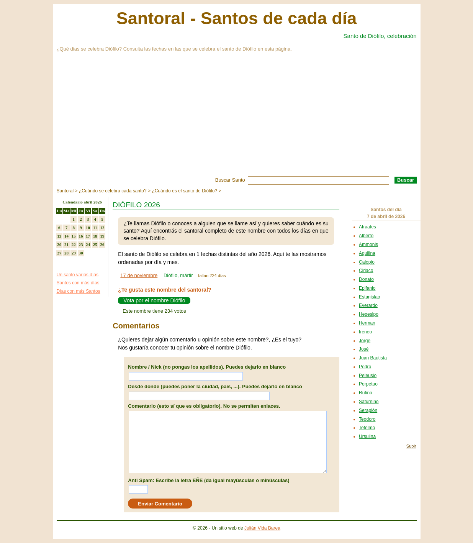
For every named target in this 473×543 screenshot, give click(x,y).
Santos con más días (78, 282)
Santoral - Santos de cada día (236, 18)
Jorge (364, 340)
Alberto (366, 235)
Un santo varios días (77, 274)
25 (95, 244)
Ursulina (367, 436)
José (363, 349)
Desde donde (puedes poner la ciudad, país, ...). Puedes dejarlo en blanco (215, 386)
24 (88, 244)
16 (81, 236)
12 (102, 227)
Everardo (368, 305)
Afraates (367, 227)
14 (66, 236)
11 (95, 227)
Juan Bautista (373, 358)
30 (81, 253)
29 (74, 253)
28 (66, 253)
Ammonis (368, 244)
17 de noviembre (138, 275)
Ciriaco (366, 270)
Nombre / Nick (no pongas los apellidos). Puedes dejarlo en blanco (207, 367)
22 (74, 244)
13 (59, 236)
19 (102, 236)
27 (59, 253)
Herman (367, 323)
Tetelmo (367, 427)
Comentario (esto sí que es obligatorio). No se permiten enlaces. (204, 406)
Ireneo (365, 332)
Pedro (365, 366)
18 (95, 236)
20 (59, 244)
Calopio (367, 262)
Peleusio (367, 375)
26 (102, 244)
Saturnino (368, 401)
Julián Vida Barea (262, 528)
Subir (411, 446)
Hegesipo (368, 314)
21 (66, 244)
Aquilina (367, 253)
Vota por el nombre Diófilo (154, 300)
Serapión (368, 410)
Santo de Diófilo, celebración (380, 36)
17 (88, 236)
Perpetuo (368, 384)
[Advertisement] (237, 118)
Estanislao (369, 297)
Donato (366, 279)
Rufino (365, 392)
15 (74, 236)
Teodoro (367, 419)
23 (81, 244)
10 (88, 227)
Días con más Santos (78, 291)
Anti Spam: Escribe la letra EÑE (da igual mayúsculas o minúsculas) (208, 480)
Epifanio (367, 288)
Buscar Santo (230, 180)
